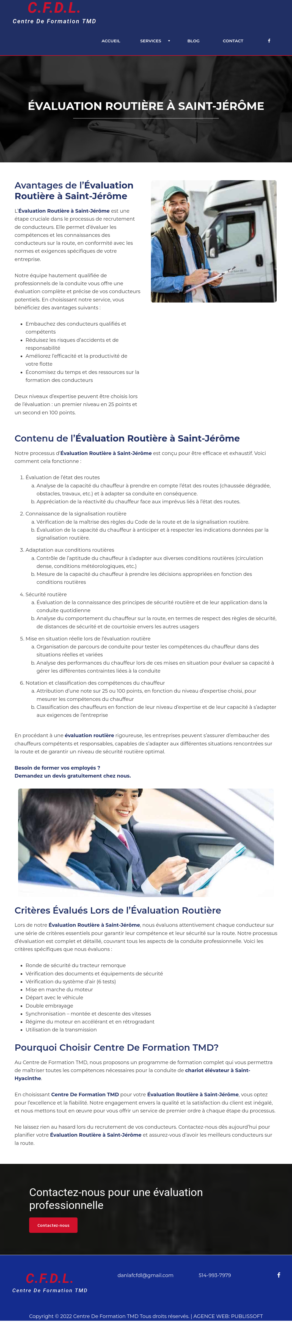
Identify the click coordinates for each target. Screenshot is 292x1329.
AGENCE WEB (211, 1316)
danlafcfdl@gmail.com (145, 1275)
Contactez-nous (53, 1225)
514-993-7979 (215, 1275)
